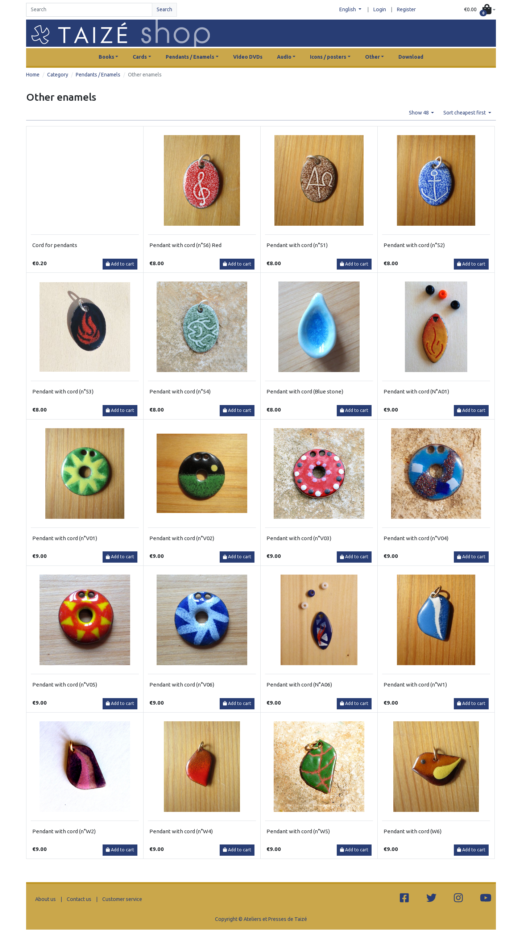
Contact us (79, 899)
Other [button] (372, 57)
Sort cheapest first (465, 113)
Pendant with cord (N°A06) (299, 684)
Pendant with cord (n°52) (414, 245)
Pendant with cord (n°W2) (64, 831)
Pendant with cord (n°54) (180, 391)
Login (379, 9)
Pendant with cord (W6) (413, 831)
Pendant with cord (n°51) (297, 245)
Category (57, 75)
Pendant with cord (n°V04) (416, 538)
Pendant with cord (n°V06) (181, 684)
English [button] (348, 9)
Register (406, 9)
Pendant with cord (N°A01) (416, 391)
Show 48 (419, 113)
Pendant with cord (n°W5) (298, 831)
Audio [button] (284, 57)
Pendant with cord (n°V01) (64, 538)
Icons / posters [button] (328, 57)
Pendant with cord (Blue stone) (304, 391)
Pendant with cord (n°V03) (298, 538)
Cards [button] (140, 57)
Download (410, 57)
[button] (480, 10)
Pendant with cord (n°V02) (181, 538)
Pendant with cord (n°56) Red (185, 245)
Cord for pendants (54, 245)
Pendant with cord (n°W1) (415, 684)
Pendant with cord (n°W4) (181, 831)
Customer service (122, 899)
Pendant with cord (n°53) (63, 391)
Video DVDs (247, 57)
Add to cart (120, 264)
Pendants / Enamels (98, 75)
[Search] (89, 10)
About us (45, 899)
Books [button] (106, 57)
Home (33, 75)
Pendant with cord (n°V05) (64, 684)
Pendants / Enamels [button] (190, 57)
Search (164, 9)
